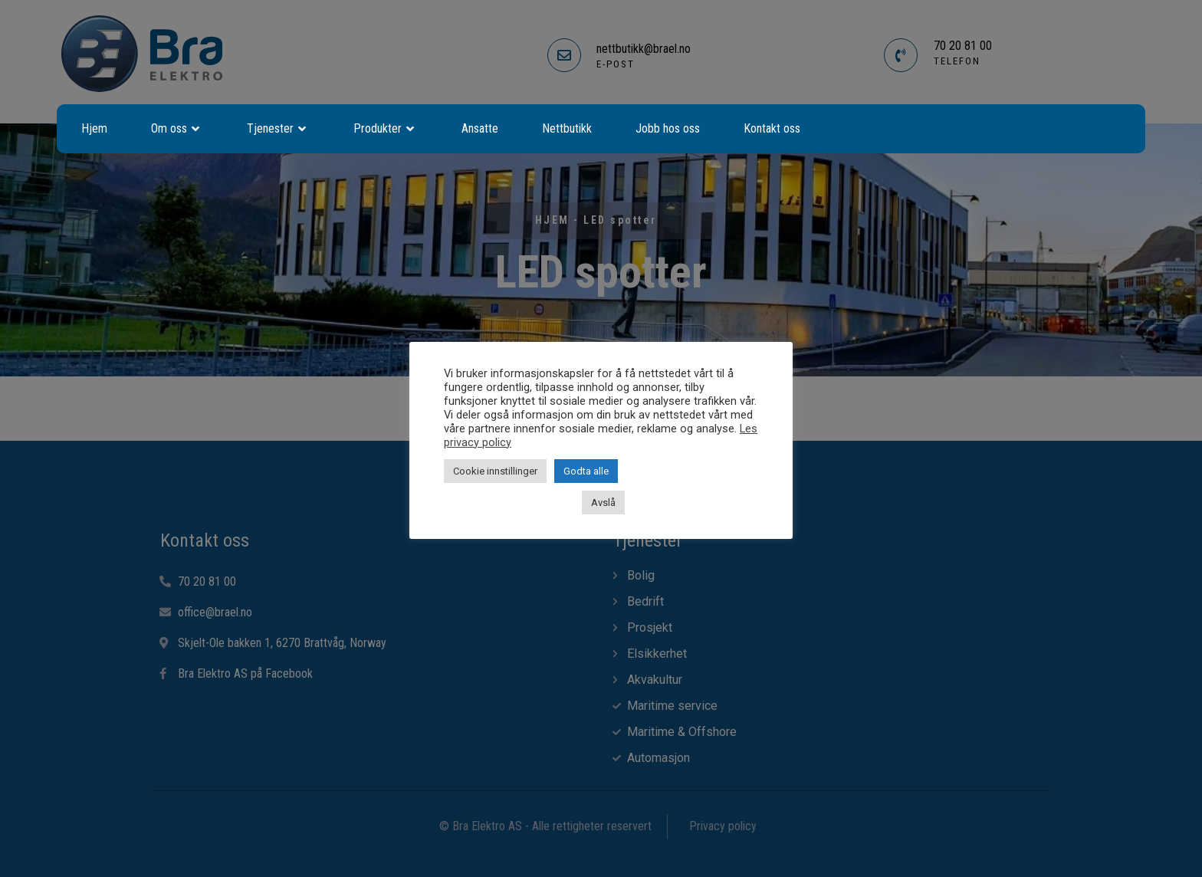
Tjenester (278, 129)
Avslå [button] (603, 502)
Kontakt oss (772, 128)
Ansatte (479, 128)
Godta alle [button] (586, 471)
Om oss (177, 129)
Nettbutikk (567, 128)
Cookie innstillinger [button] (495, 471)
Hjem (94, 128)
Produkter (385, 129)
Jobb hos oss (667, 128)
